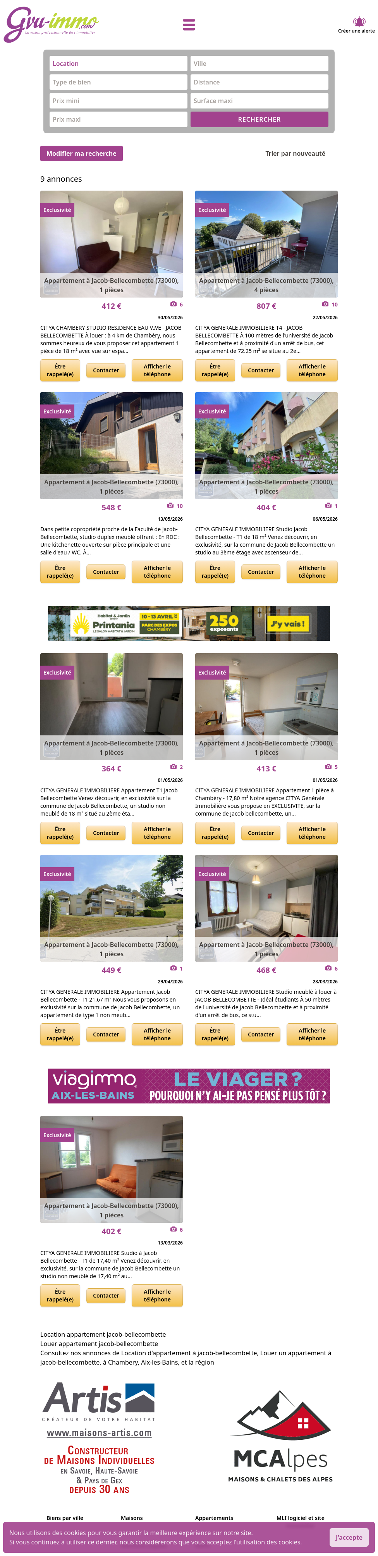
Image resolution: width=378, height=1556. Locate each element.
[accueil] (65, 25)
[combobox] (118, 63)
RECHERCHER (259, 119)
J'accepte (349, 1537)
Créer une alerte (356, 24)
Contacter (106, 370)
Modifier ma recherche (81, 153)
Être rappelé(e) (60, 370)
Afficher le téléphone (157, 370)
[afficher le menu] (189, 25)
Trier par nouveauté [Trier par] (301, 153)
